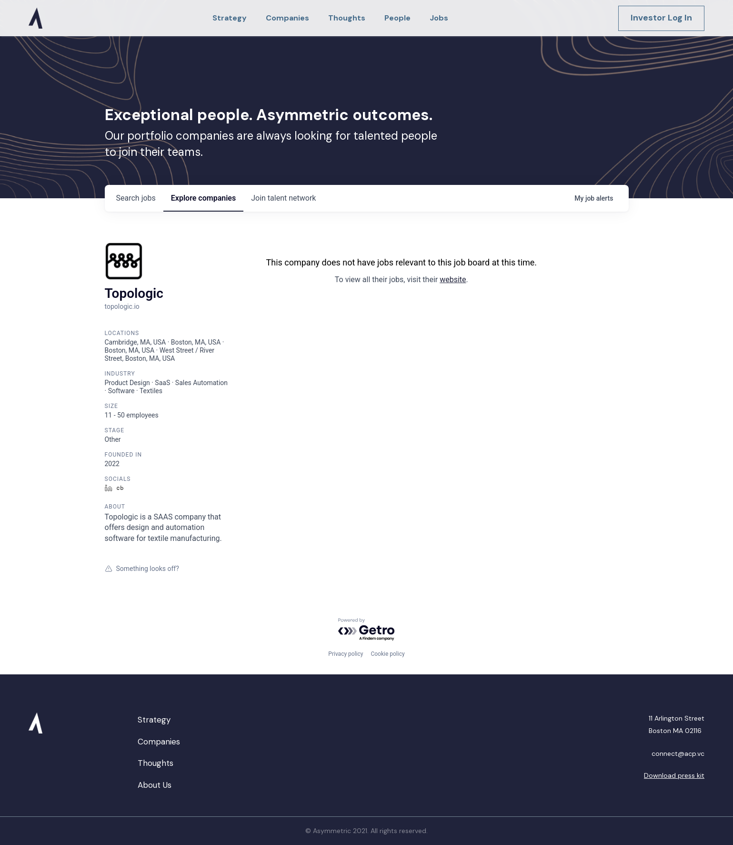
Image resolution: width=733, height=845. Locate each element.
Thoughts (155, 763)
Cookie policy (387, 654)
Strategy (154, 719)
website (453, 279)
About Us (154, 785)
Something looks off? (142, 568)
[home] (35, 18)
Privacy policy (345, 654)
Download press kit (674, 775)
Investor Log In (661, 17)
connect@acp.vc (678, 753)
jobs (136, 198)
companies (203, 198)
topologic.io (122, 306)
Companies (159, 741)
